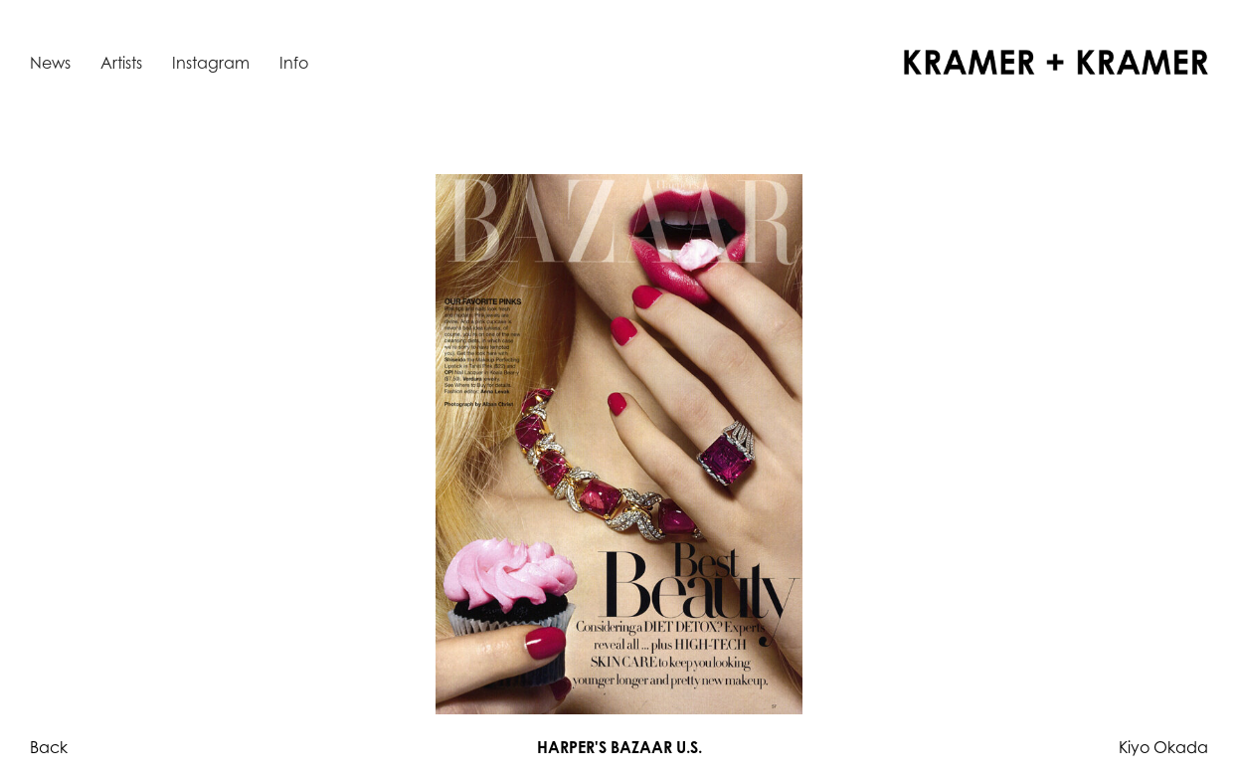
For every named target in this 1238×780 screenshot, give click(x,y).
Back (49, 747)
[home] (1056, 62)
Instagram (211, 63)
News (50, 63)
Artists (121, 63)
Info (293, 63)
